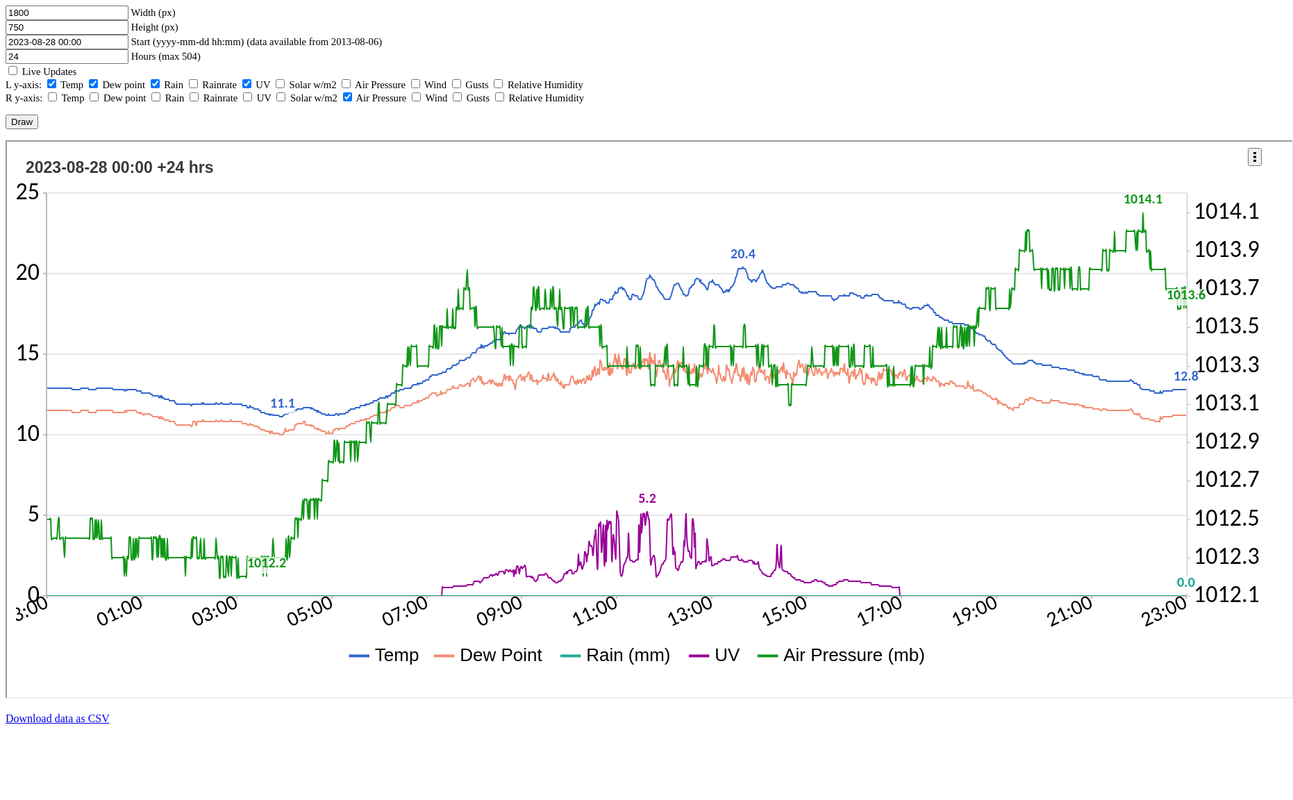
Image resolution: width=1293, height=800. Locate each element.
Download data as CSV (58, 718)
